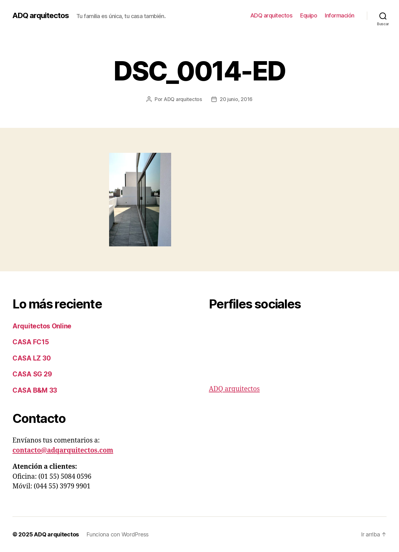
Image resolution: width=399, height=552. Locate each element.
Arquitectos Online (41, 326)
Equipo (308, 15)
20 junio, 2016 (236, 99)
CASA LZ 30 (31, 358)
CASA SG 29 (32, 374)
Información (339, 15)
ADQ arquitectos (40, 15)
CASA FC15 (30, 342)
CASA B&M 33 (34, 390)
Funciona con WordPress (117, 534)
